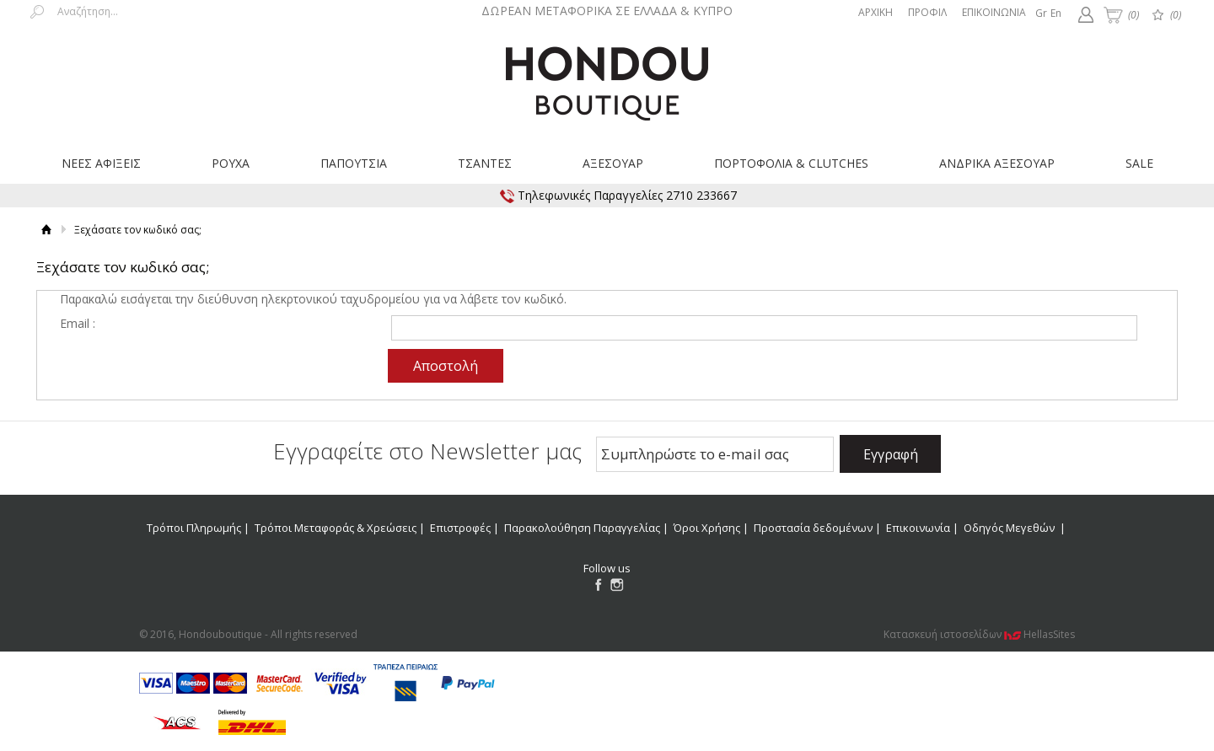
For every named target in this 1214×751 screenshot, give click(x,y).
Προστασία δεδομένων (813, 527)
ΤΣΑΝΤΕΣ (485, 163)
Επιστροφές (460, 527)
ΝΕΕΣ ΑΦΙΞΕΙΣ (101, 163)
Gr (1041, 13)
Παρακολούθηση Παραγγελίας (582, 527)
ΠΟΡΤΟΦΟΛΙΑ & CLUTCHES (791, 163)
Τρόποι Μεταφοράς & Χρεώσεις (335, 527)
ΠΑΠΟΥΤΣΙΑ (353, 163)
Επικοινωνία (918, 527)
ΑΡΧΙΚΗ (875, 12)
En (1055, 13)
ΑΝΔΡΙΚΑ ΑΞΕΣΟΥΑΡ (997, 163)
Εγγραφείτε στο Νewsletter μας (427, 451)
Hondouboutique (607, 77)
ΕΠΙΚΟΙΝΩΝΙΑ (994, 12)
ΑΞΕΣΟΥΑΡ (613, 163)
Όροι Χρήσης (707, 527)
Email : (77, 323)
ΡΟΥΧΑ (231, 163)
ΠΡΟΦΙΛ (927, 12)
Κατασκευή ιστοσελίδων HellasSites (979, 634)
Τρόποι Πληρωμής (194, 527)
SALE (1139, 163)
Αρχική (46, 229)
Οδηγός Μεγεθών (1010, 527)
